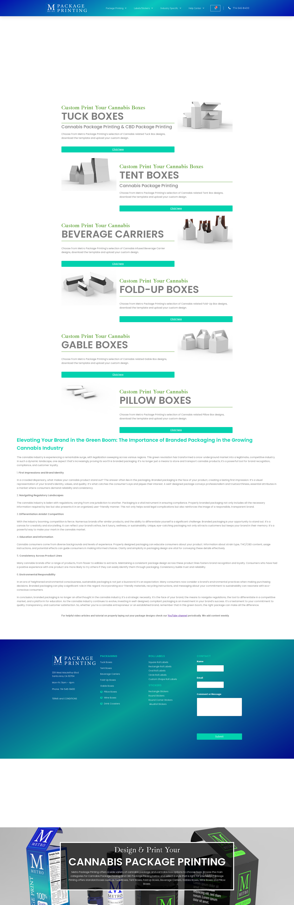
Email (201, 677)
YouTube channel (177, 615)
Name (201, 661)
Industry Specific (170, 8)
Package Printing (116, 8)
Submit (219, 736)
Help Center (196, 8)
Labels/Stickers (143, 8)
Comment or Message (209, 694)
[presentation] (220, 731)
